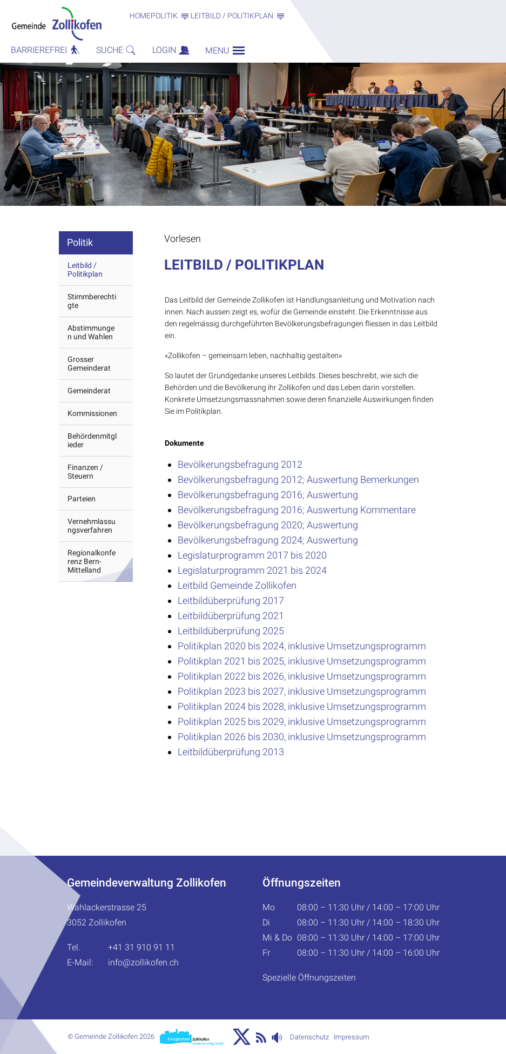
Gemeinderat (89, 390)
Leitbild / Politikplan (85, 269)
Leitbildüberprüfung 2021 (231, 615)
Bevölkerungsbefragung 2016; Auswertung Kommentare (297, 509)
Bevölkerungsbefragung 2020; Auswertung (268, 525)
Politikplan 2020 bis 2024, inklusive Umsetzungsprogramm (302, 646)
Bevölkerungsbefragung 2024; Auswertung (268, 540)
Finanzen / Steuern (85, 471)
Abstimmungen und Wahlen (91, 332)
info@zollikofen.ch (143, 962)
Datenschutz (309, 1037)
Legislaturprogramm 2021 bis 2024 (252, 570)
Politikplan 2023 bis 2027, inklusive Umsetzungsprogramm (302, 691)
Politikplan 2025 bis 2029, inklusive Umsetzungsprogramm (302, 721)
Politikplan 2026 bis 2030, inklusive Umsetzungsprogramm (302, 736)
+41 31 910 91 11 (141, 947)
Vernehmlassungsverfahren (92, 525)
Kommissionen (92, 413)
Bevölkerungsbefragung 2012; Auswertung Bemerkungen (298, 479)
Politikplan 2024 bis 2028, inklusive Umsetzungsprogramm (302, 706)
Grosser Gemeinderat (89, 363)
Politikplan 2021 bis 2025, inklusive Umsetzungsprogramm (302, 661)
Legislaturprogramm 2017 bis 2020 (252, 555)
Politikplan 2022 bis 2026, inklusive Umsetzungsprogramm (302, 676)
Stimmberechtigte (92, 301)
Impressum (351, 1037)
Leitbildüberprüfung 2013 (231, 751)
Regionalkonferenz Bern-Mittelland (92, 561)
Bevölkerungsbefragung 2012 (240, 464)
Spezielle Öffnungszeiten (309, 977)
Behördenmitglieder (92, 440)
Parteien (82, 498)
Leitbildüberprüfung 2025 (231, 630)
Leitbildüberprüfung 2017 (231, 600)
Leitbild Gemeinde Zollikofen (237, 585)
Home (140, 15)
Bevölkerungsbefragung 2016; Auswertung (268, 494)
